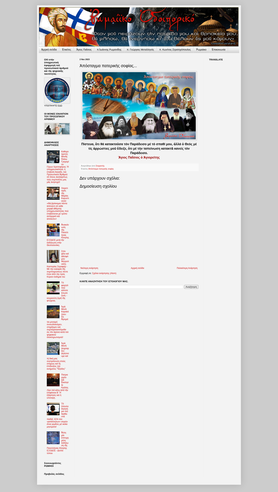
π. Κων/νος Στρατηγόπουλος (175, 49)
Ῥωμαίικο (201, 49)
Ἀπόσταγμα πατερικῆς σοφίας (101, 169)
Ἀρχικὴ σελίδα (49, 49)
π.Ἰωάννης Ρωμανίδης (109, 49)
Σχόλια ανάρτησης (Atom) (104, 273)
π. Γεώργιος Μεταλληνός (140, 49)
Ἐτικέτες (66, 49)
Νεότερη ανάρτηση (89, 268)
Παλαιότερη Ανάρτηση (187, 268)
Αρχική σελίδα (137, 268)
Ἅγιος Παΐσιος (84, 49)
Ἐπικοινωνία (218, 49)
